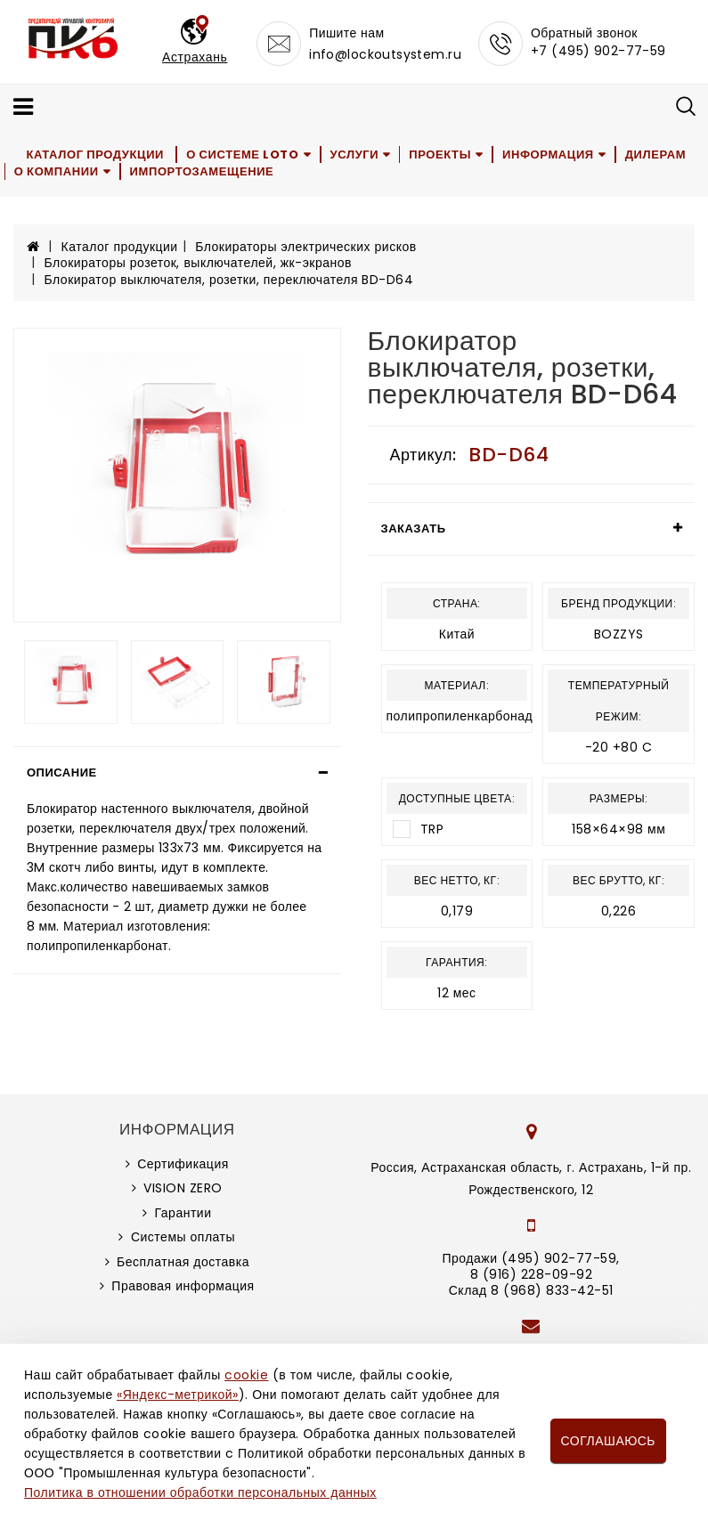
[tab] (177, 773)
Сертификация (183, 1164)
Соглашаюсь (608, 1441)
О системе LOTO (243, 154)
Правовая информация (182, 1286)
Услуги (355, 154)
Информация (552, 154)
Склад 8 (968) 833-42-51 (531, 1290)
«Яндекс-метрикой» (177, 1394)
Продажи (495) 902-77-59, (531, 1258)
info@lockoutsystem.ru (385, 54)
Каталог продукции (96, 154)
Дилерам (659, 154)
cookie (246, 1375)
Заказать (413, 528)
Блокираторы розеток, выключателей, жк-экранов (198, 263)
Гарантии (183, 1213)
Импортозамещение (203, 171)
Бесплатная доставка (183, 1262)
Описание (62, 772)
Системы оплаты (183, 1237)
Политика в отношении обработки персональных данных (200, 1492)
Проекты (443, 154)
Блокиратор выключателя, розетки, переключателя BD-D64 (229, 280)
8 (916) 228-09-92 (531, 1274)
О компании (57, 171)
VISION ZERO (183, 1188)
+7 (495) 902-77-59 (598, 51)
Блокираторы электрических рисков (305, 247)
